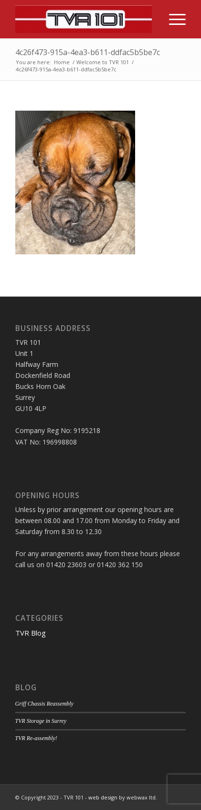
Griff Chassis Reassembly (44, 703)
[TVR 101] (83, 19)
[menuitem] (172, 19)
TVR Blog (30, 633)
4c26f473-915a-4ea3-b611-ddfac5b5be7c (87, 52)
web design (102, 797)
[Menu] (172, 19)
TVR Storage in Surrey (41, 721)
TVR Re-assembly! (36, 738)
